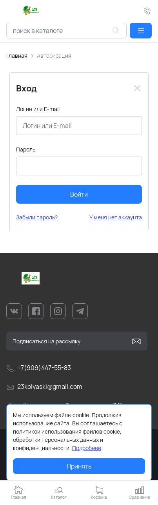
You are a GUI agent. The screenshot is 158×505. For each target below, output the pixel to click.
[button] (141, 30)
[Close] (137, 88)
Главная (16, 55)
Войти (79, 194)
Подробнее (86, 448)
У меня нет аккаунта (115, 217)
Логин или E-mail (38, 109)
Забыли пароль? (37, 217)
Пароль (25, 149)
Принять (79, 466)
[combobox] (66, 30)
